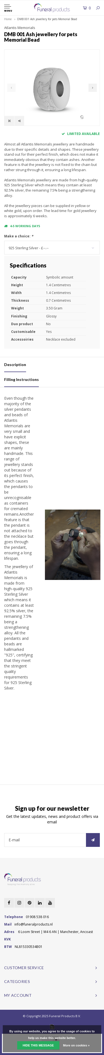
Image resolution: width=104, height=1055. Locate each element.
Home (8, 19)
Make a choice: (18, 236)
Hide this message (38, 1045)
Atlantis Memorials (19, 27)
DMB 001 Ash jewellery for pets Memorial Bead (47, 19)
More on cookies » (76, 1045)
